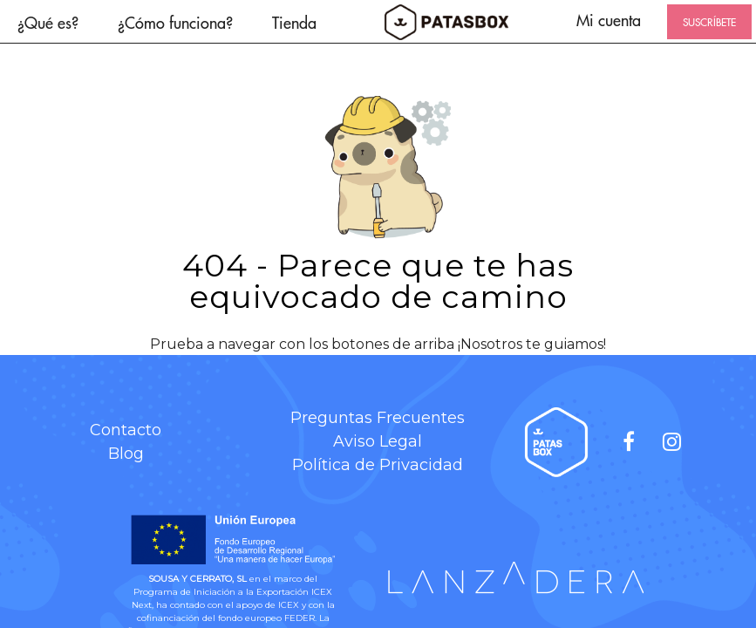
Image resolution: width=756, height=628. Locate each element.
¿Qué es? (47, 22)
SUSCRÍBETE (709, 22)
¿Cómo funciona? (175, 22)
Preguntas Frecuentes (377, 417)
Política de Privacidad (377, 464)
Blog (126, 453)
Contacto (125, 430)
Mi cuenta (608, 20)
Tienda (294, 22)
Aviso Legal (377, 441)
